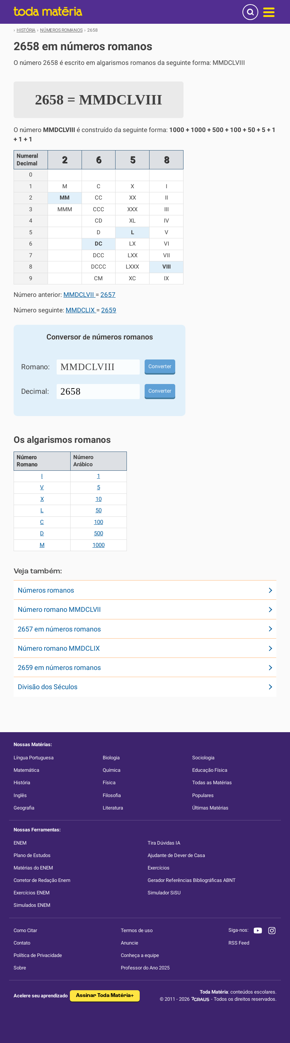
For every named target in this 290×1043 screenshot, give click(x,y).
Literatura (113, 808)
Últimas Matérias (210, 808)
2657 (108, 294)
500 (98, 533)
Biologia (111, 757)
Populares (203, 795)
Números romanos (46, 590)
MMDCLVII (79, 294)
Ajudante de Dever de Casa (176, 855)
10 (99, 499)
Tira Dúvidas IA (164, 843)
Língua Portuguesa (34, 757)
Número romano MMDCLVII (59, 609)
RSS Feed (238, 943)
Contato (22, 943)
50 (99, 510)
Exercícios (159, 868)
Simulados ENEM (32, 905)
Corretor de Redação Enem (42, 880)
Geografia (24, 808)
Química (111, 770)
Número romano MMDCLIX (59, 648)
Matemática (26, 770)
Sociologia (203, 757)
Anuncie (129, 943)
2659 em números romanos (59, 667)
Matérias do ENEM (33, 868)
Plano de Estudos (32, 855)
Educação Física (209, 770)
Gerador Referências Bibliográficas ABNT (192, 880)
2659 (108, 310)
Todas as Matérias (212, 782)
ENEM (20, 843)
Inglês (20, 795)
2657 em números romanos (59, 629)
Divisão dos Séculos (47, 687)
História (22, 782)
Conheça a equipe (140, 955)
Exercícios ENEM (31, 893)
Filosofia (112, 795)
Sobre (20, 968)
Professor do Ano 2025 (145, 968)
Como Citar (25, 930)
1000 (99, 545)
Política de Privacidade (38, 955)
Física (109, 782)
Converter (159, 366)
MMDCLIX (81, 310)
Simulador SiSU (164, 893)
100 (98, 522)
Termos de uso (137, 930)
